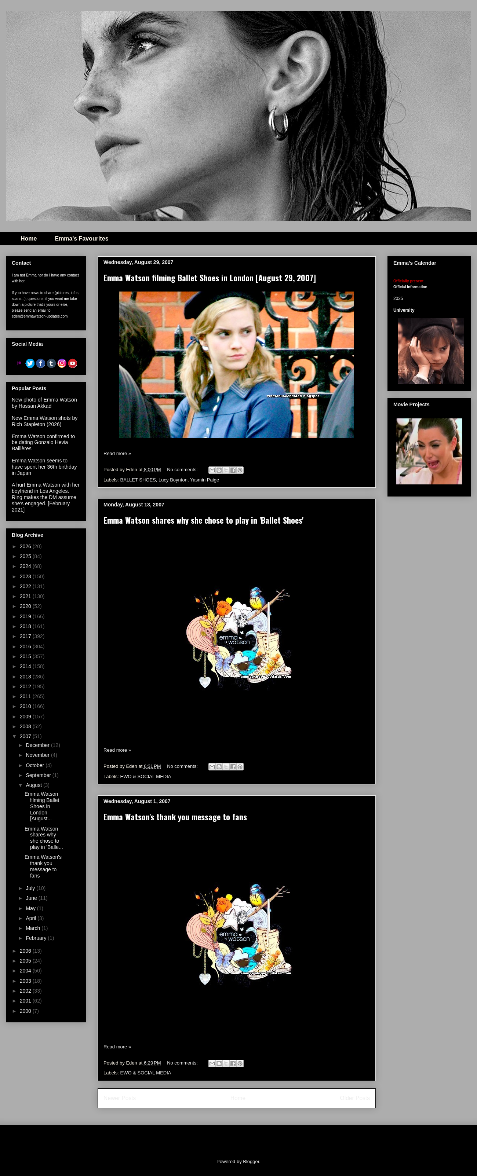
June (32, 898)
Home (29, 238)
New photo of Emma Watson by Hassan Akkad (44, 403)
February (37, 938)
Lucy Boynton (173, 480)
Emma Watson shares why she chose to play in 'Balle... (44, 838)
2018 (26, 626)
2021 (26, 596)
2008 (26, 726)
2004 (26, 971)
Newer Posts (119, 1098)
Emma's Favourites (81, 238)
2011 (26, 696)
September (39, 775)
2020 (26, 606)
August (34, 785)
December (38, 745)
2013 (26, 676)
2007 (26, 736)
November (38, 755)
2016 (26, 646)
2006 (26, 951)
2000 (26, 1011)
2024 (26, 566)
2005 (26, 961)
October (35, 765)
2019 (26, 616)
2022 (26, 586)
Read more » (117, 453)
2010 (26, 706)
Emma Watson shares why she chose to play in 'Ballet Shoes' (203, 520)
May (31, 908)
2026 (26, 546)
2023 (26, 576)
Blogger (251, 1161)
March (33, 928)
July (31, 888)
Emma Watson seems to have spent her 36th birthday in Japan (44, 467)
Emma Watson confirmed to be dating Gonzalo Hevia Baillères (43, 442)
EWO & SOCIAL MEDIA (145, 776)
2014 (26, 666)
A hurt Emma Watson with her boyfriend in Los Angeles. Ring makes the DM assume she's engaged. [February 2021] (46, 497)
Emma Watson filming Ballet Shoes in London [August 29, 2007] (209, 277)
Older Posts (355, 1098)
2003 (26, 981)
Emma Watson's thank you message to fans (175, 817)
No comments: (183, 469)
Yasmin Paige (204, 480)
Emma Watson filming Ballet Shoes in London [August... (42, 806)
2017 (26, 636)
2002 (26, 991)
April (31, 918)
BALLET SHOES (138, 480)
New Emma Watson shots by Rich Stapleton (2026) (44, 421)
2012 (26, 686)
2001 (26, 1001)
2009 (26, 716)
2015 (26, 656)
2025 (26, 556)
